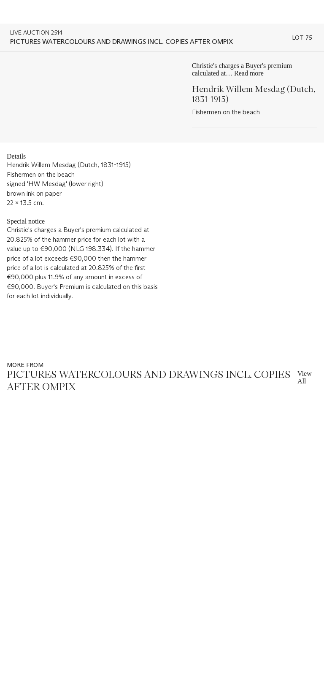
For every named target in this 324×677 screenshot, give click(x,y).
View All (304, 377)
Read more (249, 73)
